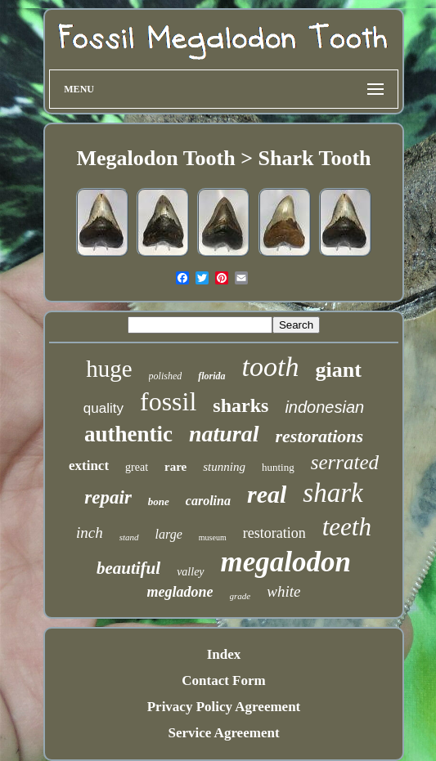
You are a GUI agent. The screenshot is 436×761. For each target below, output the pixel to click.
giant (338, 370)
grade (240, 596)
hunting (278, 467)
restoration (274, 533)
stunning (224, 466)
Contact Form (223, 680)
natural (224, 433)
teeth (346, 527)
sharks (240, 405)
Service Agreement (223, 733)
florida (211, 376)
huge (109, 369)
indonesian (324, 407)
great (136, 467)
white (283, 591)
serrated (345, 462)
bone (158, 501)
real (266, 494)
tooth (270, 366)
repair (108, 497)
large (168, 534)
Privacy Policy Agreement (224, 706)
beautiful (128, 568)
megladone (180, 592)
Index (224, 654)
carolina (208, 501)
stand (129, 537)
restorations (320, 436)
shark (332, 493)
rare (175, 466)
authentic (128, 434)
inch (89, 532)
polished (165, 376)
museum (213, 537)
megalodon (286, 562)
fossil (168, 401)
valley (190, 572)
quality (103, 408)
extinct (89, 465)
